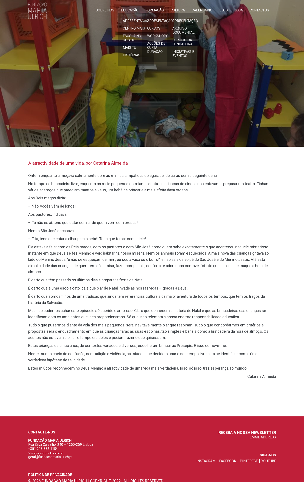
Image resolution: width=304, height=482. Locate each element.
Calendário (202, 10)
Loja (239, 10)
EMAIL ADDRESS (263, 437)
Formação (154, 10)
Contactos (259, 10)
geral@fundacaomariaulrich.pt (50, 457)
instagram (205, 461)
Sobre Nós (105, 10)
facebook (227, 461)
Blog (223, 10)
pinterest (249, 461)
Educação (130, 10)
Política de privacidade (50, 475)
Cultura (178, 10)
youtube (268, 461)
